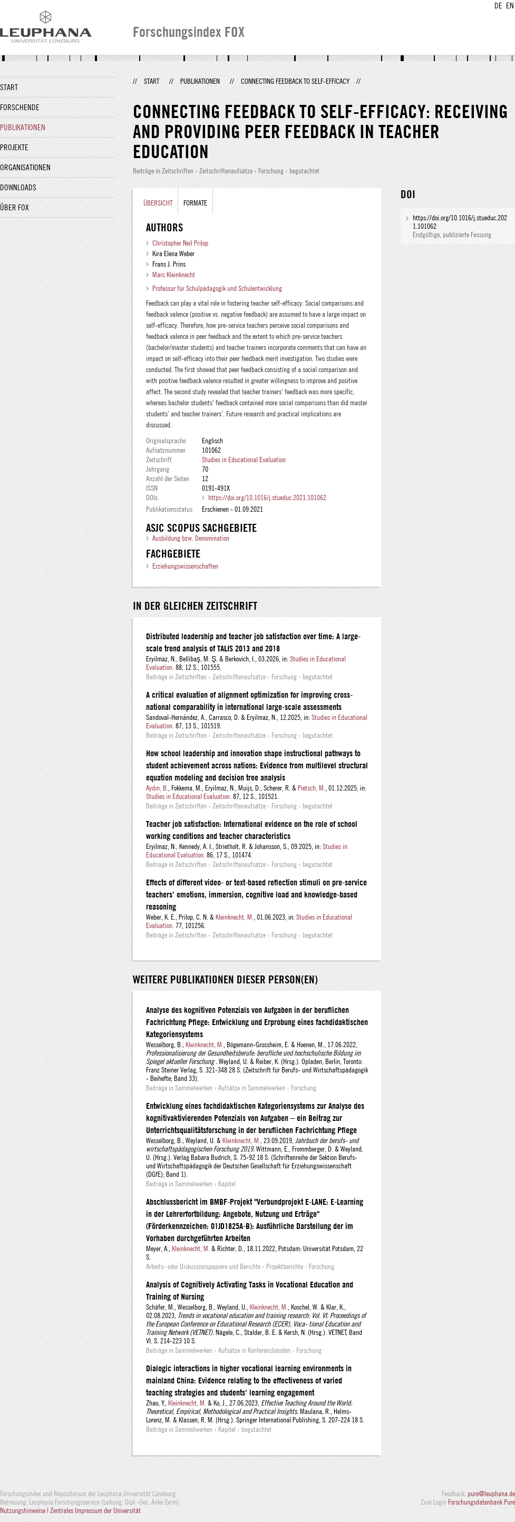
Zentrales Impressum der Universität (95, 1510)
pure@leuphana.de (491, 1493)
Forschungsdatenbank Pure (481, 1502)
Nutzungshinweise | (25, 1510)
